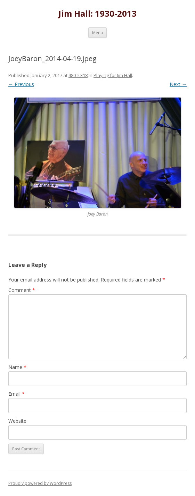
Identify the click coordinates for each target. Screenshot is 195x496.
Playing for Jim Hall (113, 75)
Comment (21, 290)
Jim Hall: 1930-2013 (97, 13)
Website (17, 421)
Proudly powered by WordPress (40, 483)
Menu (97, 32)
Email (16, 393)
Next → (178, 84)
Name (17, 367)
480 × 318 (78, 75)
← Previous (21, 84)
